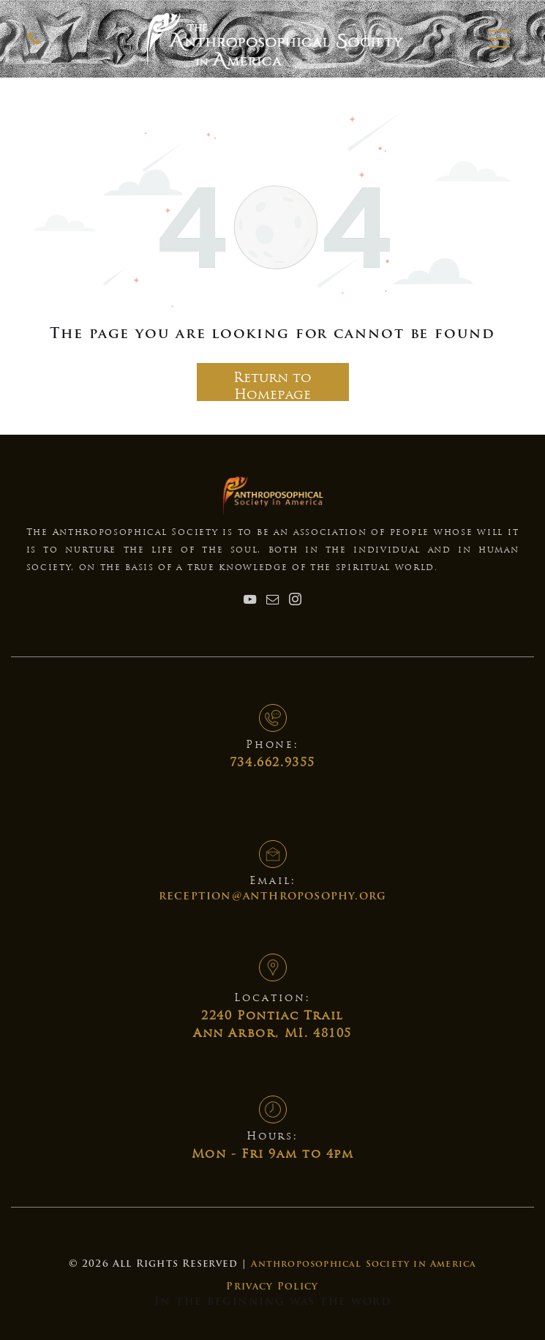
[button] (499, 39)
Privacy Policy (272, 1287)
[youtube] (250, 601)
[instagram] (295, 601)
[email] (272, 601)
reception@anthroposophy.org (272, 896)
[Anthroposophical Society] (34, 45)
